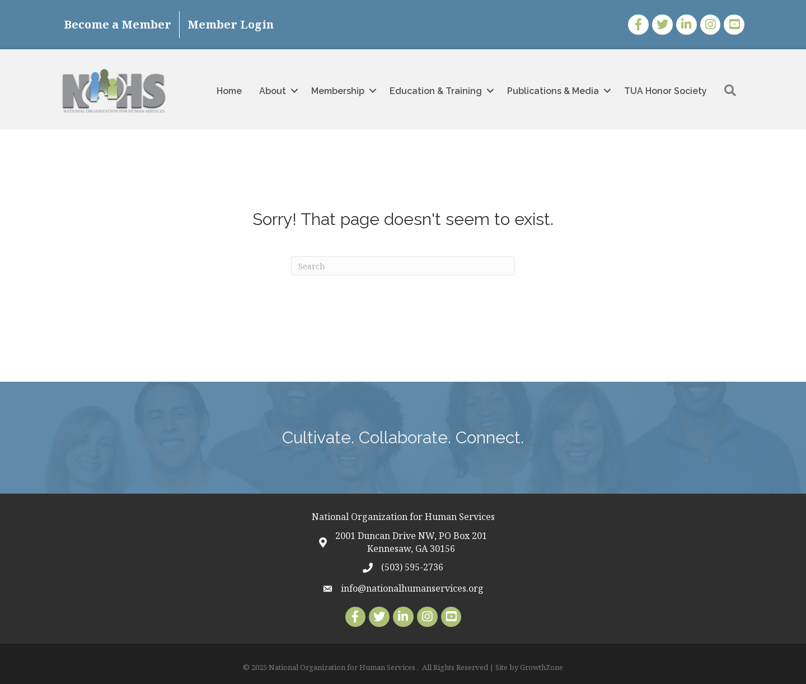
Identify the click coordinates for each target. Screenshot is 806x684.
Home (229, 91)
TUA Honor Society (665, 91)
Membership (337, 91)
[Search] (403, 265)
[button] (730, 90)
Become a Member (117, 24)
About (272, 91)
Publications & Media (553, 91)
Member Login (231, 24)
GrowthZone (541, 667)
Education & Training (436, 91)
